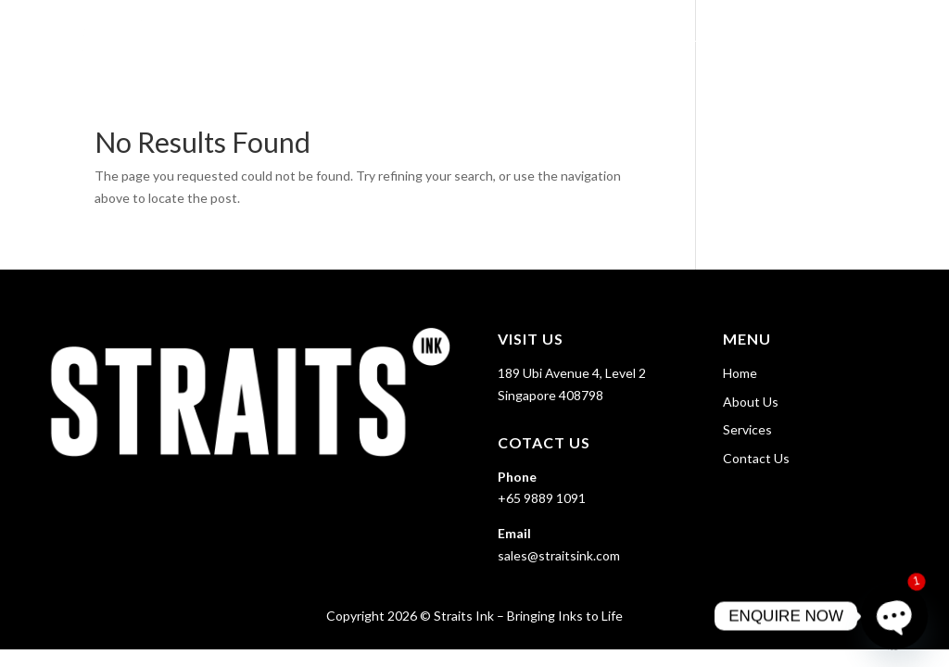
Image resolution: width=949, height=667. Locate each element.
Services (761, 37)
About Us (674, 37)
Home (598, 37)
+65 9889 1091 (542, 498)
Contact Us (876, 37)
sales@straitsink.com (559, 555)
